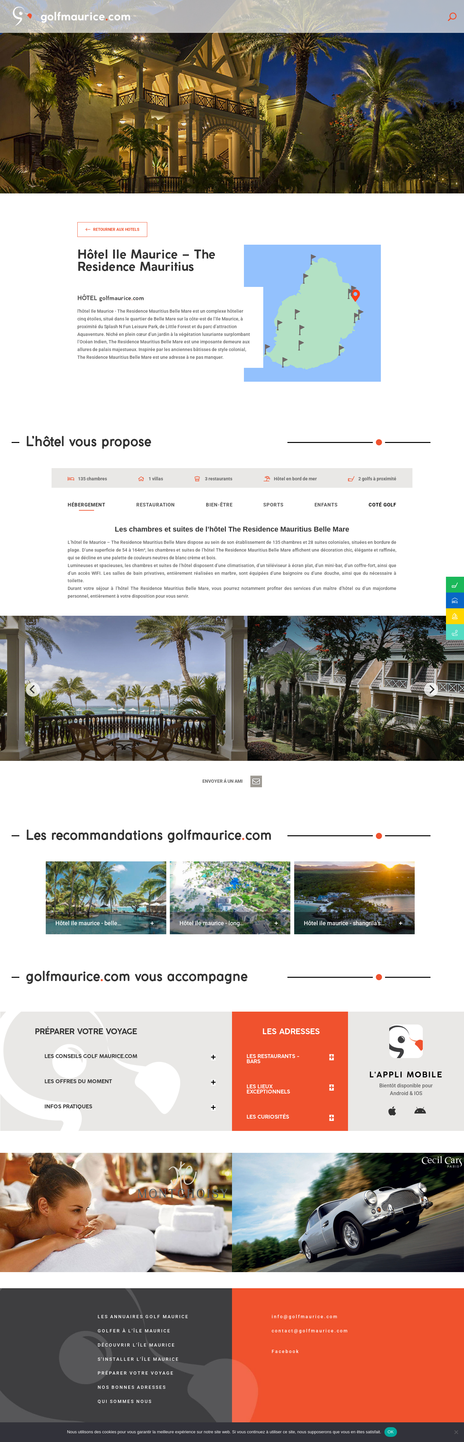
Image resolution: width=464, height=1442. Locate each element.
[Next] (431, 689)
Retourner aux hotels (116, 229)
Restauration (155, 505)
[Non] (456, 1432)
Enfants (326, 505)
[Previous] (33, 689)
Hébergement (86, 505)
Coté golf (382, 505)
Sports (273, 505)
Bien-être (219, 505)
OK (391, 1431)
